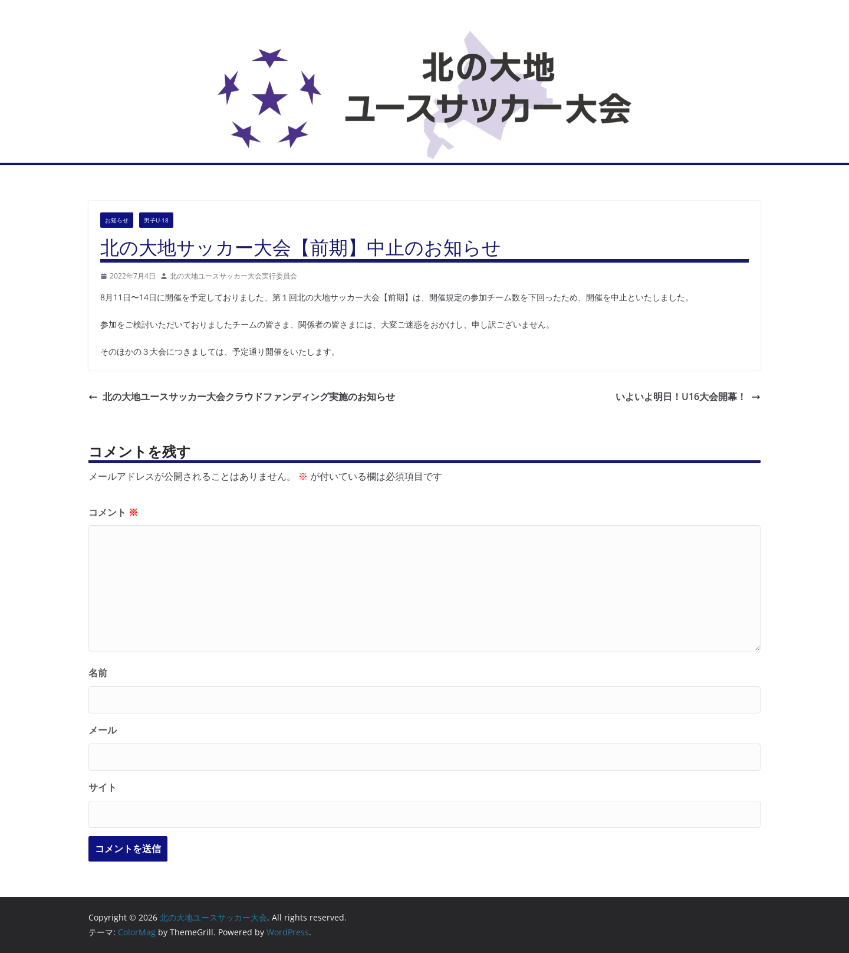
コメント (113, 512)
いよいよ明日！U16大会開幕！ (688, 396)
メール (102, 729)
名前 (97, 672)
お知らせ (117, 220)
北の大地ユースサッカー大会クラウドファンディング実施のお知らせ (241, 396)
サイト (102, 787)
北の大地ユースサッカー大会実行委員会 (233, 276)
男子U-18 (156, 220)
